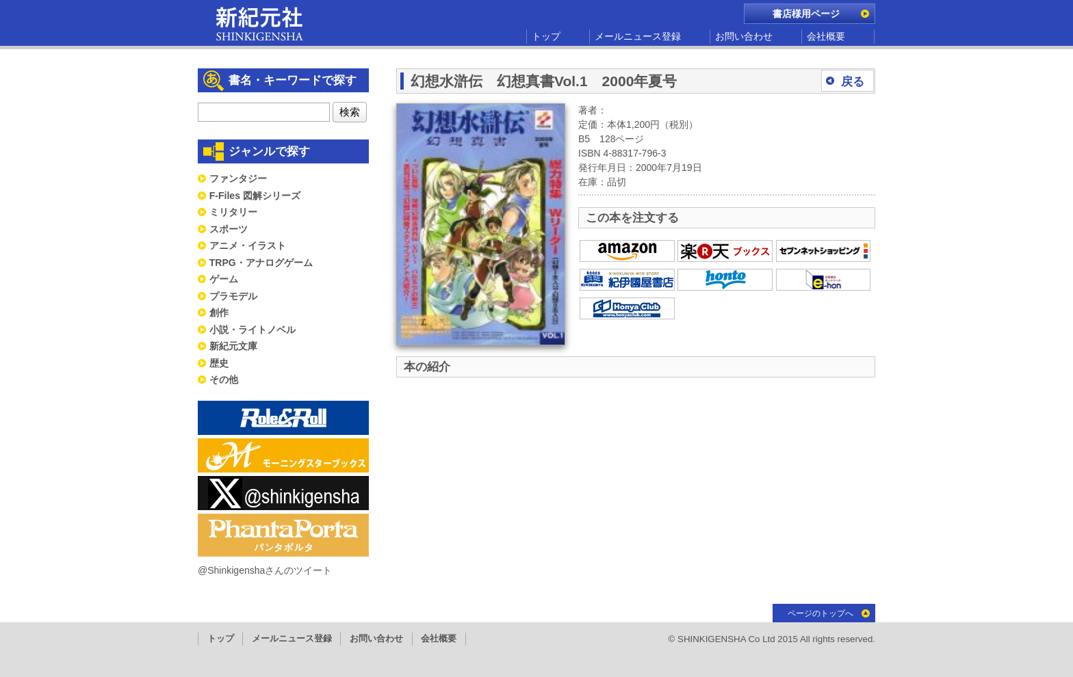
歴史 (219, 363)
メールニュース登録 (638, 36)
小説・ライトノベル (252, 329)
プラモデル (233, 296)
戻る (852, 81)
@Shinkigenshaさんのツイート (265, 570)
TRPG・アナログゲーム (261, 262)
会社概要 (826, 36)
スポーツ (228, 229)
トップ (546, 36)
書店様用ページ (806, 13)
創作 (219, 312)
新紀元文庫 (233, 346)
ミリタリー (233, 212)
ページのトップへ (820, 613)
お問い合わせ (744, 36)
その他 (223, 379)
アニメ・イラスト (247, 245)
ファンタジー (238, 178)
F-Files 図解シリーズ (254, 195)
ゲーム (223, 279)
